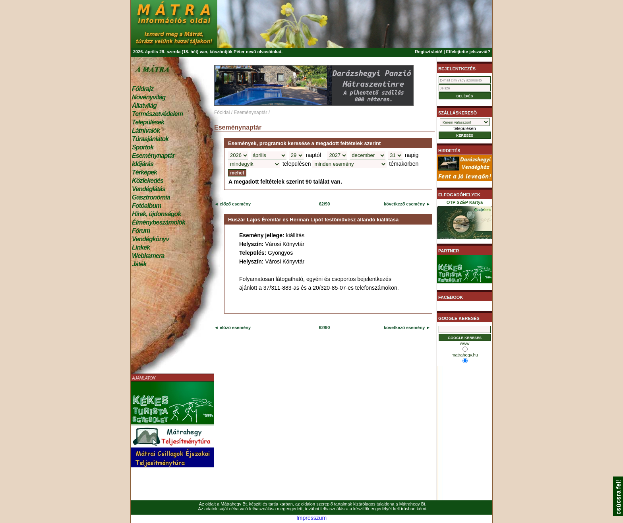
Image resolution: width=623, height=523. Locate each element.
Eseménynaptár (153, 155)
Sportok (142, 147)
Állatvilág (144, 105)
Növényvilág (148, 97)
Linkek (141, 247)
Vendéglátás (148, 189)
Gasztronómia (151, 197)
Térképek (144, 172)
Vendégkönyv (150, 239)
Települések (148, 122)
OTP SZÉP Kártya (464, 221)
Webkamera (148, 255)
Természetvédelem (157, 113)
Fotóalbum (146, 205)
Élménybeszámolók (158, 222)
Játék (139, 264)
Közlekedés (147, 180)
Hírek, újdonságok (156, 214)
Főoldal (222, 112)
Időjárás (142, 164)
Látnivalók (146, 130)
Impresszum (311, 518)
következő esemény (404, 203)
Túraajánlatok (150, 139)
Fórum (141, 230)
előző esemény (235, 203)
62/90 (324, 203)
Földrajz (142, 88)
